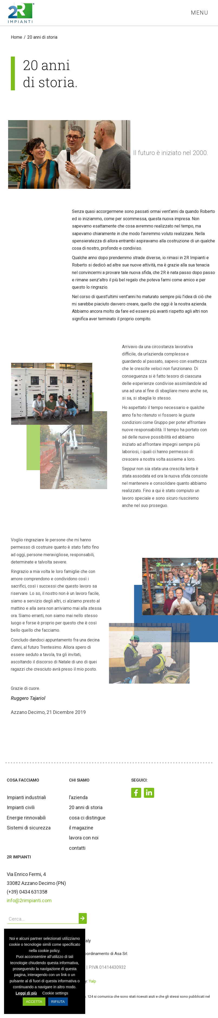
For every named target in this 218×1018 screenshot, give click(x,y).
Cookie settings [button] (55, 993)
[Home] (16, 37)
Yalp (92, 981)
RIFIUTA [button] (58, 1002)
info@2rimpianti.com (29, 900)
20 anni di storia (42, 37)
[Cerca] (83, 918)
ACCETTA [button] (34, 1002)
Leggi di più (26, 993)
